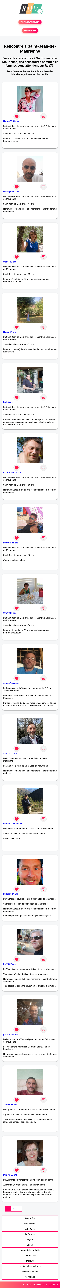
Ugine (30, 1239)
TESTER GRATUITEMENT (30, 22)
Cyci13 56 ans (9, 613)
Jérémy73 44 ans (11, 683)
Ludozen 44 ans (10, 894)
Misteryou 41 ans (11, 191)
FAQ (23, 1284)
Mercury (30, 1261)
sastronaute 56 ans (12, 472)
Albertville (30, 1229)
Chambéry (30, 1218)
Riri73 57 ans (9, 964)
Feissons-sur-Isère (30, 1271)
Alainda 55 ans (10, 753)
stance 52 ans (9, 262)
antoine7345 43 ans (12, 823)
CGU (29, 1284)
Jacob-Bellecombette (30, 1250)
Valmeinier (30, 1277)
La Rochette (30, 1255)
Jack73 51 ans (10, 1104)
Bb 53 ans (8, 402)
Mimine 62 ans (10, 1175)
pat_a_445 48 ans (11, 1034)
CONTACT (53, 1284)
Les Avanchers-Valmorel (30, 1266)
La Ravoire (30, 1234)
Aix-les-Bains (30, 1223)
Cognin (30, 1245)
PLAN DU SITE (40, 1284)
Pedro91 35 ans (10, 543)
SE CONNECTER (30, 30)
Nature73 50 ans (11, 121)
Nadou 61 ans (9, 332)
